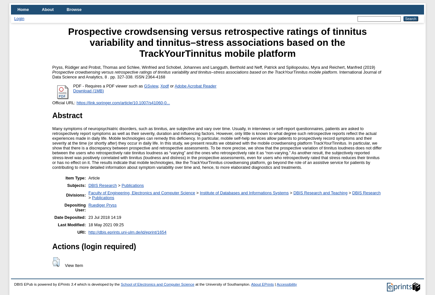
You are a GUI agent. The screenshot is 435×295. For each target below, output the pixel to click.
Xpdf (164, 86)
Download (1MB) (88, 90)
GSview (151, 86)
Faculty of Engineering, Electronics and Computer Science (141, 192)
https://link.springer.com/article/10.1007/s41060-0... (123, 102)
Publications (133, 185)
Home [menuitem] (23, 9)
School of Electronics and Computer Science (157, 284)
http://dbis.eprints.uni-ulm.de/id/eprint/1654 (127, 232)
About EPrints (262, 284)
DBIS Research (102, 185)
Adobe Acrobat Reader (195, 86)
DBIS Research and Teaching (320, 192)
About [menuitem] (48, 9)
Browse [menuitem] (74, 9)
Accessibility (287, 284)
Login (19, 18)
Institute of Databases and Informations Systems (244, 192)
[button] (56, 262)
